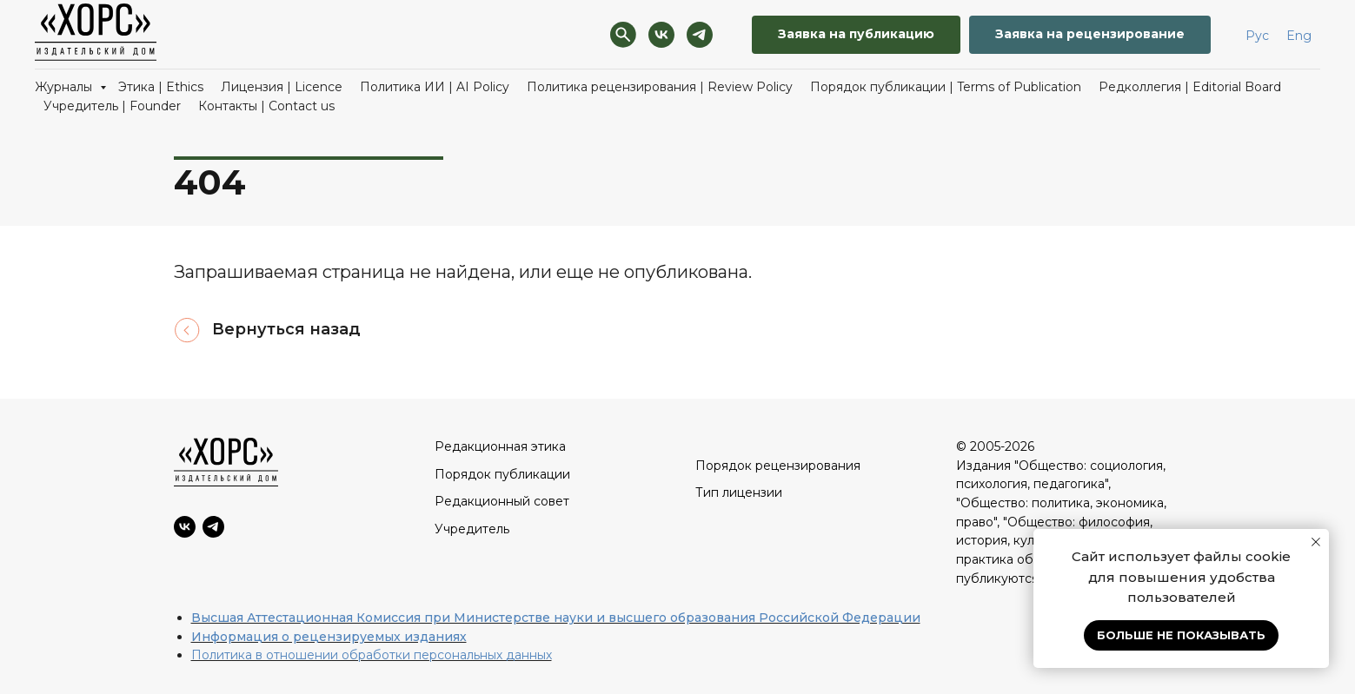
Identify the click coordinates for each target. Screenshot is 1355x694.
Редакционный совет (502, 501)
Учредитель (472, 529)
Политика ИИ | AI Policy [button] (434, 87)
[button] (856, 35)
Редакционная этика (500, 446)
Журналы (65, 87)
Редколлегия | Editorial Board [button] (1190, 87)
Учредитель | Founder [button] (112, 106)
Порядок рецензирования (777, 465)
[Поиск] (623, 35)
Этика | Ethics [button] (160, 87)
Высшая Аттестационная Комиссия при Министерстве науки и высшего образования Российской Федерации (555, 617)
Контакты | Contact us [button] (266, 106)
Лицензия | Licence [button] (281, 87)
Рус (1257, 35)
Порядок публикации (502, 474)
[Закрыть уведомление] (1316, 542)
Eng (1299, 35)
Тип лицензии (738, 492)
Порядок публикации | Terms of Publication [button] (945, 87)
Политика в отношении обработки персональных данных (371, 655)
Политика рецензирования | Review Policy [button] (660, 87)
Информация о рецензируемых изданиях (329, 636)
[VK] (661, 35)
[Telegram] (700, 35)
